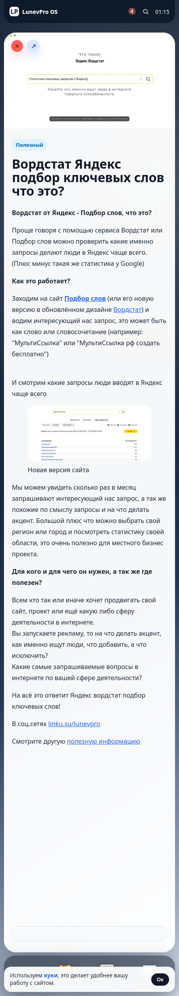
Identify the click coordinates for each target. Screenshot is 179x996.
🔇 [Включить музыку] (132, 11)
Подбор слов (85, 298)
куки (51, 975)
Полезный (29, 144)
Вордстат (128, 309)
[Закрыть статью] (17, 46)
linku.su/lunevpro (74, 723)
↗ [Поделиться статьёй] (33, 46)
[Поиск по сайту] (145, 11)
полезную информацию (103, 741)
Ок (160, 980)
